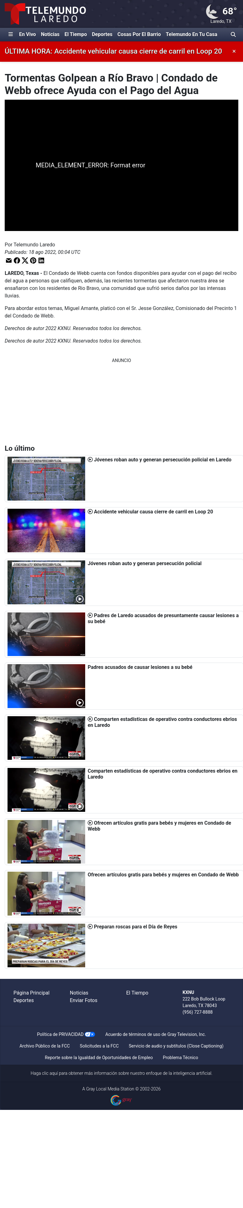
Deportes (102, 34)
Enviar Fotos (83, 1000)
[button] (9, 260)
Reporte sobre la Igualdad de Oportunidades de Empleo (99, 1057)
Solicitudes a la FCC (99, 1045)
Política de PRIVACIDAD (60, 1034)
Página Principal (31, 993)
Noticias (50, 34)
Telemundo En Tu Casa (191, 34)
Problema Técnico (180, 1057)
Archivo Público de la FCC (44, 1045)
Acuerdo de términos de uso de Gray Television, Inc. (155, 1034)
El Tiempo (76, 34)
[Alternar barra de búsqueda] (233, 34)
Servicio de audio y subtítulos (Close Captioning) (176, 1045)
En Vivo (27, 34)
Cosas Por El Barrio (139, 34)
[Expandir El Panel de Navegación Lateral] (11, 34)
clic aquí (50, 1073)
